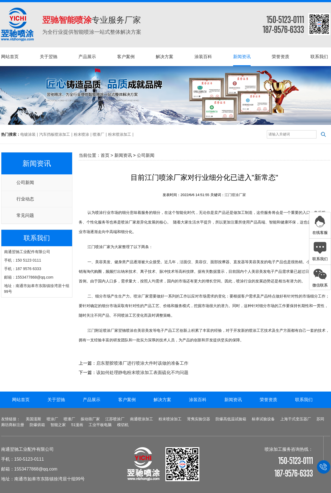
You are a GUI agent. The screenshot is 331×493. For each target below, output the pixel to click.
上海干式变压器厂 (295, 419)
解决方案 (162, 399)
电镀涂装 (28, 134)
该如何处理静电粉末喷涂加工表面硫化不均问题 (142, 372)
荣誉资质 (268, 399)
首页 (105, 155)
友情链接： (10, 419)
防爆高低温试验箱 (231, 419)
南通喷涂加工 (141, 419)
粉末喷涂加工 (119, 134)
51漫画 (77, 425)
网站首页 (21, 399)
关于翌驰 (56, 399)
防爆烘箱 (37, 425)
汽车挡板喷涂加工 (54, 134)
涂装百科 (197, 399)
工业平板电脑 (100, 425)
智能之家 (58, 425)
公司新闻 (25, 182)
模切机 (123, 425)
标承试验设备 (263, 419)
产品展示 (91, 399)
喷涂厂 (139, 296)
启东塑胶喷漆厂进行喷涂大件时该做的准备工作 (142, 363)
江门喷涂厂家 (235, 195)
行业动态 (25, 199)
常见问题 (25, 215)
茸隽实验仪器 (198, 419)
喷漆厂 (98, 134)
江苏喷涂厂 (115, 419)
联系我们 (304, 399)
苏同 (320, 419)
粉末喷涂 (81, 134)
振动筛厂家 (90, 419)
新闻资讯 (123, 155)
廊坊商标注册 (12, 425)
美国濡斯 (33, 419)
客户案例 (127, 399)
